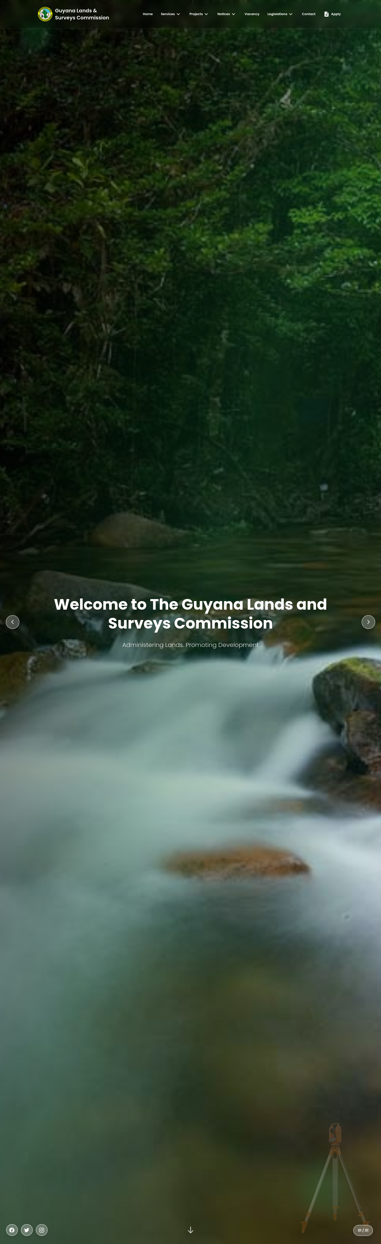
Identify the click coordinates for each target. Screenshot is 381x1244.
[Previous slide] (13, 622)
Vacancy (252, 14)
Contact (308, 14)
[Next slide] (368, 622)
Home (148, 14)
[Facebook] (12, 1230)
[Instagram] (42, 1230)
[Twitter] (27, 1230)
